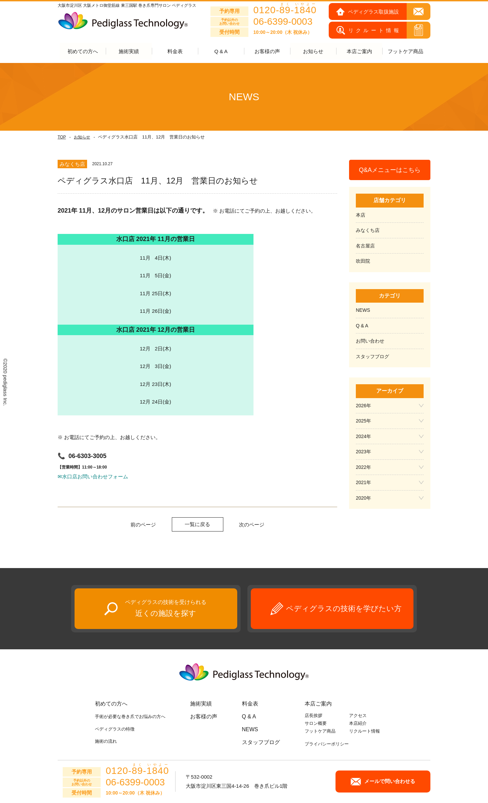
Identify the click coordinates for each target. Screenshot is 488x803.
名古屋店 (365, 246)
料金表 (175, 52)
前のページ (143, 525)
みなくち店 (368, 230)
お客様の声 (267, 52)
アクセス (358, 715)
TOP (62, 137)
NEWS (363, 310)
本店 (360, 215)
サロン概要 (316, 723)
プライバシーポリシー (327, 744)
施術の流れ (106, 741)
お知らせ (82, 137)
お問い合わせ (370, 341)
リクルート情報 (364, 731)
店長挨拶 (313, 715)
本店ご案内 (318, 704)
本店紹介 (358, 723)
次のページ (251, 525)
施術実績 (201, 704)
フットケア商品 (405, 52)
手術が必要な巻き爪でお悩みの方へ (130, 716)
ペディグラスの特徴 (115, 729)
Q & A (220, 52)
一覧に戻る (197, 524)
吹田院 (363, 261)
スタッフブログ (372, 357)
